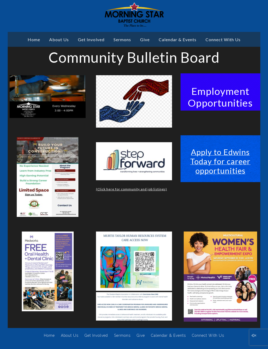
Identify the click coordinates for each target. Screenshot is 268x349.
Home (34, 39)
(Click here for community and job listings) (131, 189)
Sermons (122, 39)
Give (145, 39)
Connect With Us (223, 39)
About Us (59, 39)
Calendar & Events (177, 39)
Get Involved (91, 39)
